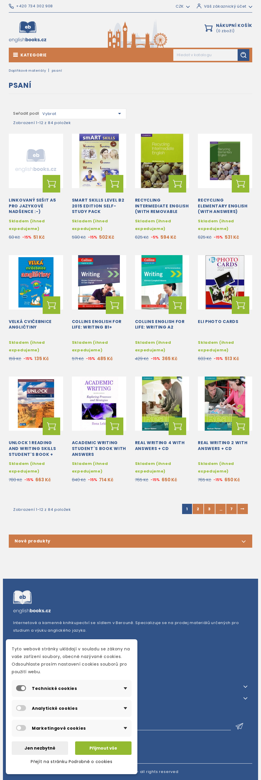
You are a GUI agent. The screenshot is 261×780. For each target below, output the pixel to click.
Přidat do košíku (51, 184)
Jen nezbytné (40, 748)
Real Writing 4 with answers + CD (160, 445)
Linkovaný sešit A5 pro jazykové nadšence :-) (32, 206)
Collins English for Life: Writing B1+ (97, 324)
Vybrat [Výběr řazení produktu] (82, 113)
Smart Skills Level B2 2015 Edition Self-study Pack (98, 206)
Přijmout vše (103, 748)
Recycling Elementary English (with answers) (223, 206)
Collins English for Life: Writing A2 (160, 324)
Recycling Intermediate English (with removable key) (162, 208)
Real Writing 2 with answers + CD (222, 445)
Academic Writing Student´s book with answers (99, 448)
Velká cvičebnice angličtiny (30, 324)
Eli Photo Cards (218, 321)
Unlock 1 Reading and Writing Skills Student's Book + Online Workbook (32, 451)
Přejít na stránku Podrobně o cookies (71, 761)
